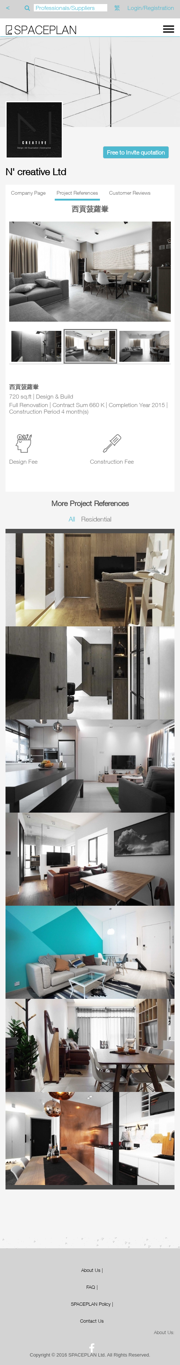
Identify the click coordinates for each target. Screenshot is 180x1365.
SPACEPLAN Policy (91, 1304)
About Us (90, 1270)
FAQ (90, 1287)
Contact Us (92, 1321)
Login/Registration (150, 7)
